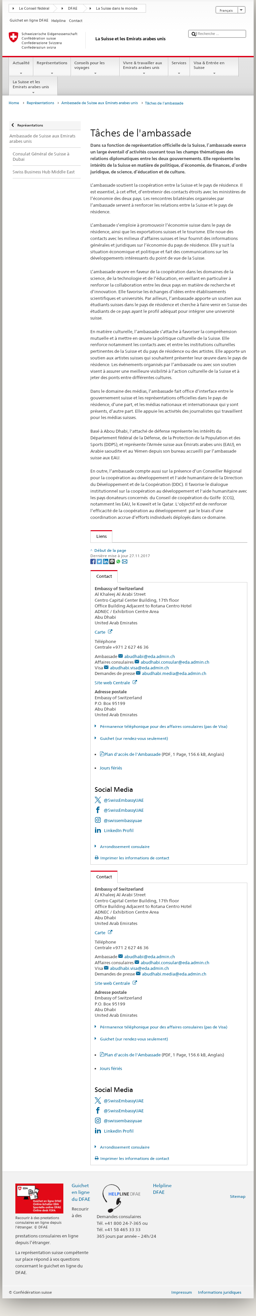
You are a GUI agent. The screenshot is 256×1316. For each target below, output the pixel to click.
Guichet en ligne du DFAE (81, 1209)
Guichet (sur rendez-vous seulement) (133, 756)
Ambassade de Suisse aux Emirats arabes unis (99, 103)
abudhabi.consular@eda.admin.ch (175, 679)
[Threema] (112, 578)
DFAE (72, 8)
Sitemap (237, 1213)
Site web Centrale (116, 700)
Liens (99, 536)
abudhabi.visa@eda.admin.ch (139, 685)
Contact (101, 593)
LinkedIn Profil (119, 848)
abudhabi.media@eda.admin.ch (174, 691)
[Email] (124, 578)
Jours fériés (111, 785)
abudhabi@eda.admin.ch (149, 673)
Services (179, 68)
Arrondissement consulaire (124, 864)
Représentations (52, 68)
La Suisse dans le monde (116, 8)
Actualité (21, 68)
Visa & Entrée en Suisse (214, 68)
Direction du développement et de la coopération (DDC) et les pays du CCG (169, 548)
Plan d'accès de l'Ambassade (164, 771)
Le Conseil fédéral (34, 8)
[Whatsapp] (119, 578)
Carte (103, 649)
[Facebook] (93, 578)
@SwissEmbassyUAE (124, 817)
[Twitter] (100, 578)
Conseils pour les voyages (95, 68)
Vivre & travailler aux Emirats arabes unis (144, 68)
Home (14, 103)
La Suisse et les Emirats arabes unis (33, 87)
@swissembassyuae (123, 837)
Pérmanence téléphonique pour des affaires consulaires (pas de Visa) (163, 744)
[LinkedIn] (106, 578)
